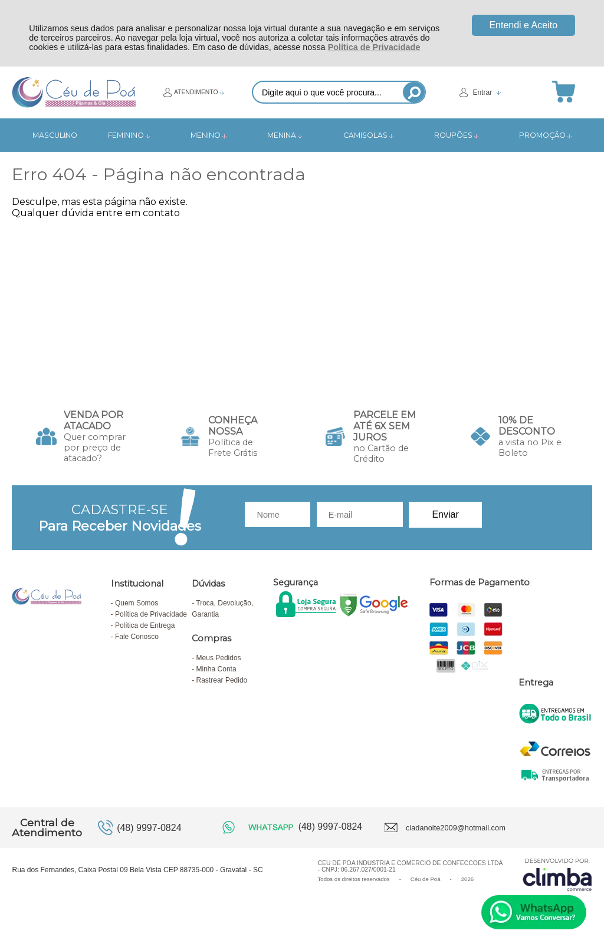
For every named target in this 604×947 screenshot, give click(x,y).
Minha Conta (216, 669)
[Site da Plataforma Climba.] (557, 874)
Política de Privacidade (374, 47)
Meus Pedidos (218, 658)
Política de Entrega (145, 625)
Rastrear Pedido (222, 680)
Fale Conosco (137, 637)
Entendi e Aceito (523, 25)
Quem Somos (136, 603)
